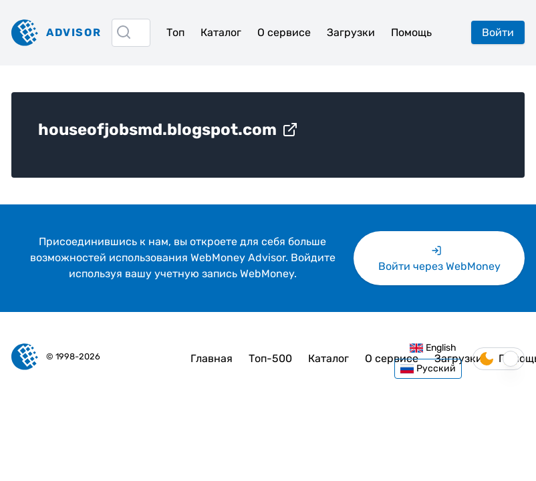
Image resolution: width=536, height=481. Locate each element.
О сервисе (284, 32)
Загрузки (351, 32)
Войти (498, 32)
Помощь (411, 32)
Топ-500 (270, 358)
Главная (211, 358)
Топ (175, 32)
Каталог (220, 32)
